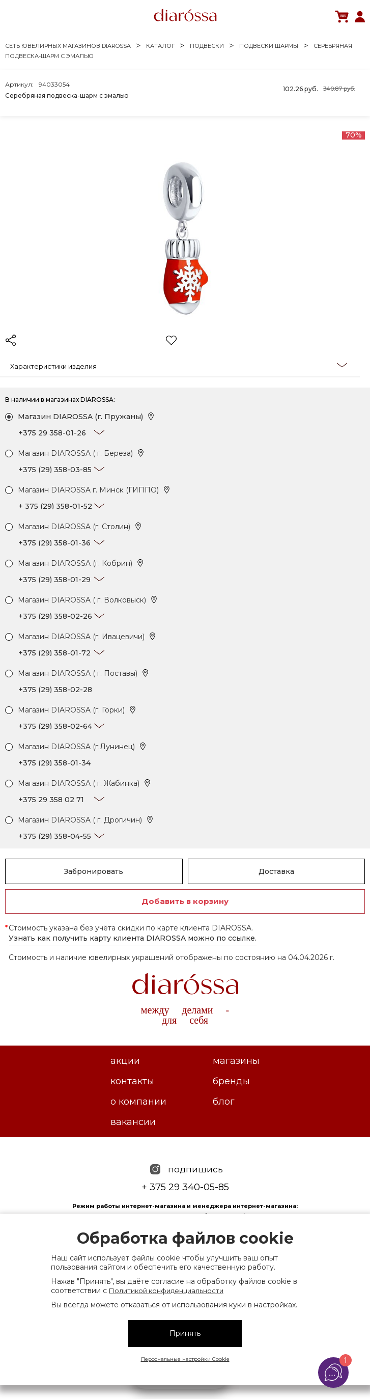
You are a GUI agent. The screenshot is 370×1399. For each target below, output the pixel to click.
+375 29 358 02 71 (51, 799)
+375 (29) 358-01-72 (54, 652)
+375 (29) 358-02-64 (55, 726)
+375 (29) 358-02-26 (55, 616)
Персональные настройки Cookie (185, 1359)
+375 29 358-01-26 (52, 432)
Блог (224, 1101)
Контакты (132, 1081)
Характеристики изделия (178, 365)
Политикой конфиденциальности (166, 1290)
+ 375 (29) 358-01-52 (55, 506)
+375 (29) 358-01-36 (54, 542)
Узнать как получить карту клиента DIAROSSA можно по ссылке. (133, 938)
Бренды (231, 1081)
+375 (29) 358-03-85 (55, 469)
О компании (138, 1101)
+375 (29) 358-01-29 (54, 579)
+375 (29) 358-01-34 (54, 762)
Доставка (276, 871)
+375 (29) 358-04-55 (54, 836)
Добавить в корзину (185, 901)
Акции (125, 1061)
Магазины (236, 1061)
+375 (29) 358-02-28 (55, 689)
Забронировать (93, 871)
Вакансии (133, 1122)
